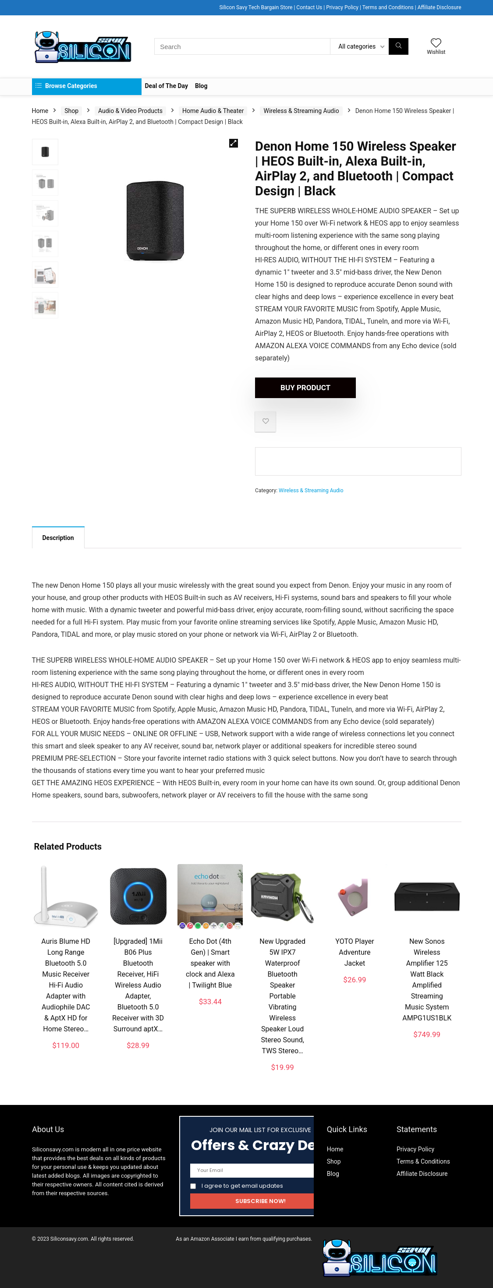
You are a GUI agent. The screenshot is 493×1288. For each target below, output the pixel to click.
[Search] (398, 46)
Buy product (305, 387)
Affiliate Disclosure (439, 7)
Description (58, 537)
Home (40, 110)
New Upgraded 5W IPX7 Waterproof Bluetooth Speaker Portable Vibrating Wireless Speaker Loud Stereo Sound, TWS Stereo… (282, 996)
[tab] (58, 537)
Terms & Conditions (423, 1161)
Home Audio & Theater (213, 110)
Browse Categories (66, 85)
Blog (201, 85)
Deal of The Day (166, 85)
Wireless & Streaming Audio (301, 110)
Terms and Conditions (388, 7)
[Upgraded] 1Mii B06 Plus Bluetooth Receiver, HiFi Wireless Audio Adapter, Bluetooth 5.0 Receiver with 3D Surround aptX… (138, 985)
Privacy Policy (342, 7)
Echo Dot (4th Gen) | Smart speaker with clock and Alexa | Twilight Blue (210, 963)
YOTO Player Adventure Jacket (354, 952)
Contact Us (309, 7)
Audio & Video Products (130, 110)
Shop (71, 110)
